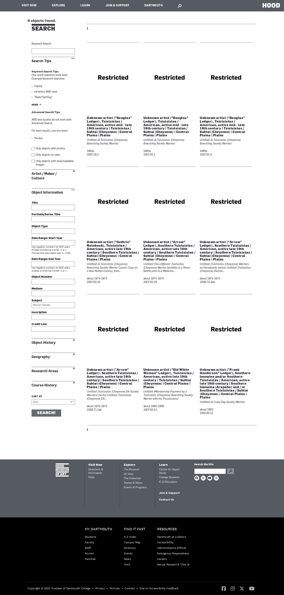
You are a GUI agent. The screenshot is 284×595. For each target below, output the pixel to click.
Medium (37, 288)
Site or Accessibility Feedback (159, 588)
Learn (85, 5)
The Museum (131, 469)
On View (129, 474)
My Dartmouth (98, 529)
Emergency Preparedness (173, 553)
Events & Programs (135, 487)
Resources (167, 529)
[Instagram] (233, 588)
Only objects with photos (50, 148)
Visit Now (29, 5)
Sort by (37, 396)
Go (230, 471)
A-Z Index (130, 537)
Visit (127, 564)
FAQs (91, 477)
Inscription (39, 312)
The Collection (132, 478)
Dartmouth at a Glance (171, 537)
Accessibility (165, 542)
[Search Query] (210, 471)
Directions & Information (95, 471)
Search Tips (41, 61)
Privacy (100, 588)
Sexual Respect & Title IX (173, 564)
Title (35, 202)
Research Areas (45, 371)
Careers (162, 559)
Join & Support (118, 5)
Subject (37, 300)
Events (128, 553)
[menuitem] (99, 545)
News (127, 559)
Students (90, 537)
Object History (44, 343)
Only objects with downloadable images (55, 163)
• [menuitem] (92, 588)
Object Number (42, 276)
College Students (169, 477)
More (35, 105)
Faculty (89, 542)
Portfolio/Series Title (46, 214)
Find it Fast (134, 529)
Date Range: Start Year (47, 238)
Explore (58, 5)
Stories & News (133, 483)
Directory (130, 548)
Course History (44, 385)
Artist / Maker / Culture (44, 176)
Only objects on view (48, 155)
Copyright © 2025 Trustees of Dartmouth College (59, 588)
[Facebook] (224, 588)
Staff (88, 548)
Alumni (89, 553)
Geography (41, 357)
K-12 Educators (168, 482)
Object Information (47, 192)
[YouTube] (251, 588)
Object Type (40, 226)
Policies (115, 588)
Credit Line (39, 324)
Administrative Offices (171, 548)
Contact (130, 588)
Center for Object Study (169, 471)
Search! (46, 413)
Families (90, 559)
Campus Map (132, 542)
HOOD (271, 5)
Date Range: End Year (46, 259)
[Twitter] (241, 588)
